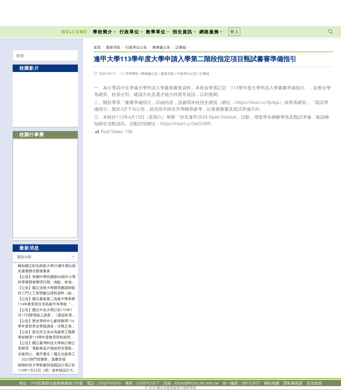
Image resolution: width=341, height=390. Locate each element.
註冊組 (204, 73)
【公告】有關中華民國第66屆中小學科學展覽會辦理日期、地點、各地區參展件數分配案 (47, 279)
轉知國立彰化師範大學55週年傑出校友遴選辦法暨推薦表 (47, 268)
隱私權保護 (292, 383)
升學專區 (131, 73)
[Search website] (330, 31)
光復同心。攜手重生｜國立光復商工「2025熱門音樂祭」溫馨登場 (46, 356)
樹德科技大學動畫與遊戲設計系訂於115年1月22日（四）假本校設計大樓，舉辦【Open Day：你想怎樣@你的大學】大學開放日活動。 (46, 367)
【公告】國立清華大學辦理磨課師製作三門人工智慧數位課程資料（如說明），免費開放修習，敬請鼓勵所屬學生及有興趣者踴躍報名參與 (46, 290)
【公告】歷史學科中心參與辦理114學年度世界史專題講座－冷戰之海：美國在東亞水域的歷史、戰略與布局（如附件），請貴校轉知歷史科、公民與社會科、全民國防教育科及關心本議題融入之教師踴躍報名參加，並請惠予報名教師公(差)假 (46, 323)
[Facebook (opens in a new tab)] (299, 11)
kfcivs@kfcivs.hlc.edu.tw (197, 383)
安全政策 (314, 383)
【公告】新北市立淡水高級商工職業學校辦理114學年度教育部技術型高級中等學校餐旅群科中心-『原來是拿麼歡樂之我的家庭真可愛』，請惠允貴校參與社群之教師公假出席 (46, 334)
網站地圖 (271, 383)
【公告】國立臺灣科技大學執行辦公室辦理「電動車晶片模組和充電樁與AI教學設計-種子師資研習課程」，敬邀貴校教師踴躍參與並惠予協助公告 (47, 345)
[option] (45, 99)
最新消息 (167, 73)
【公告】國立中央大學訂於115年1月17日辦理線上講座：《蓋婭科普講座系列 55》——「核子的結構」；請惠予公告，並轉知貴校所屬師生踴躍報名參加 (47, 312)
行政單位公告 (187, 73)
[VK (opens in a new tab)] (323, 11)
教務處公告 (149, 73)
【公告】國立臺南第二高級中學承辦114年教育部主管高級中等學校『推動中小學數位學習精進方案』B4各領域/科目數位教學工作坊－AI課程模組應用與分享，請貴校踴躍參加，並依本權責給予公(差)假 (47, 301)
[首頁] (97, 47)
